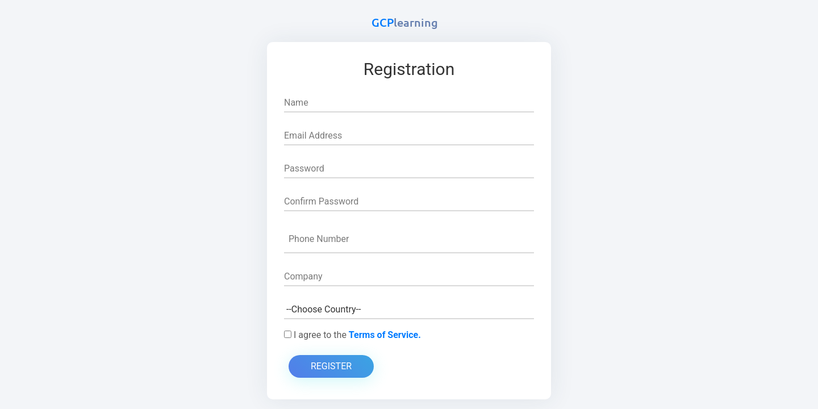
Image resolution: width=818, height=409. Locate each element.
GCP (405, 22)
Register (331, 366)
